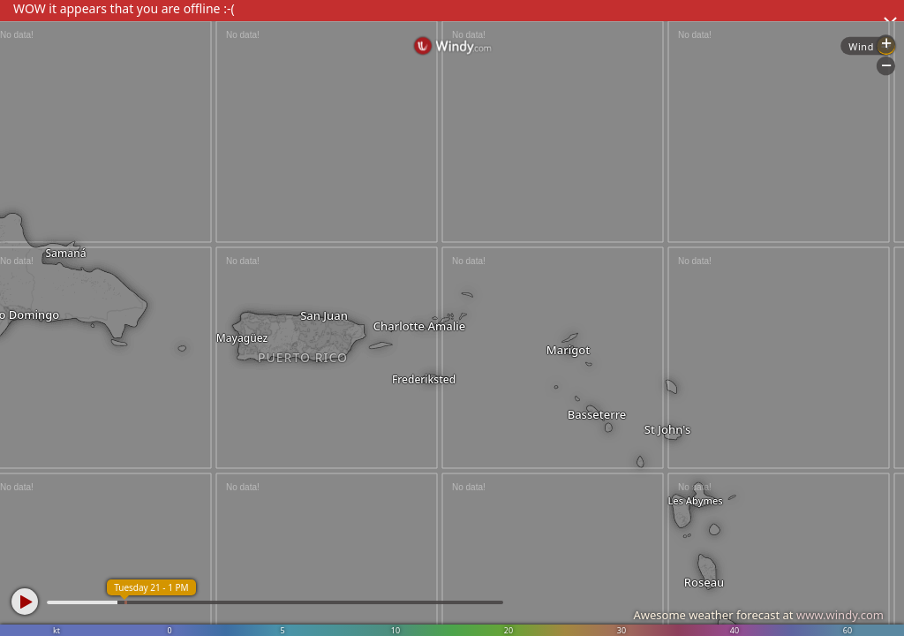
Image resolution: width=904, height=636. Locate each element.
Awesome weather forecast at (758, 615)
